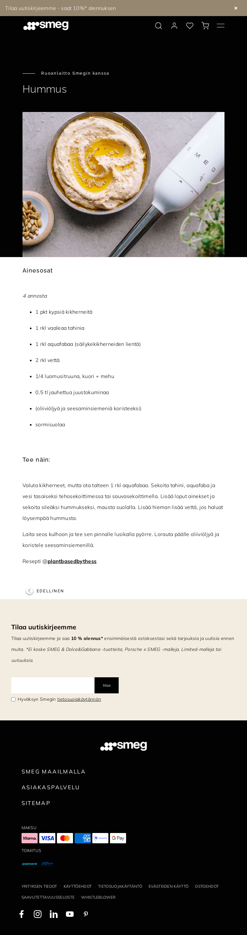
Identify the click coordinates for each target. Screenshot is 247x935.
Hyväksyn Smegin (59, 699)
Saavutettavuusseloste (48, 897)
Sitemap (36, 803)
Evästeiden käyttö (168, 886)
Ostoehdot (207, 886)
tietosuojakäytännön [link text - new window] (79, 699)
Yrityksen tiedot (39, 886)
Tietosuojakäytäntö (120, 886)
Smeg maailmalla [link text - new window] (54, 771)
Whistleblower (98, 897)
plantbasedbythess (72, 561)
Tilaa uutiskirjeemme (43, 627)
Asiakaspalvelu (51, 787)
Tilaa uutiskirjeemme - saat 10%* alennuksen (60, 8)
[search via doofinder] (158, 26)
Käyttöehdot (78, 886)
